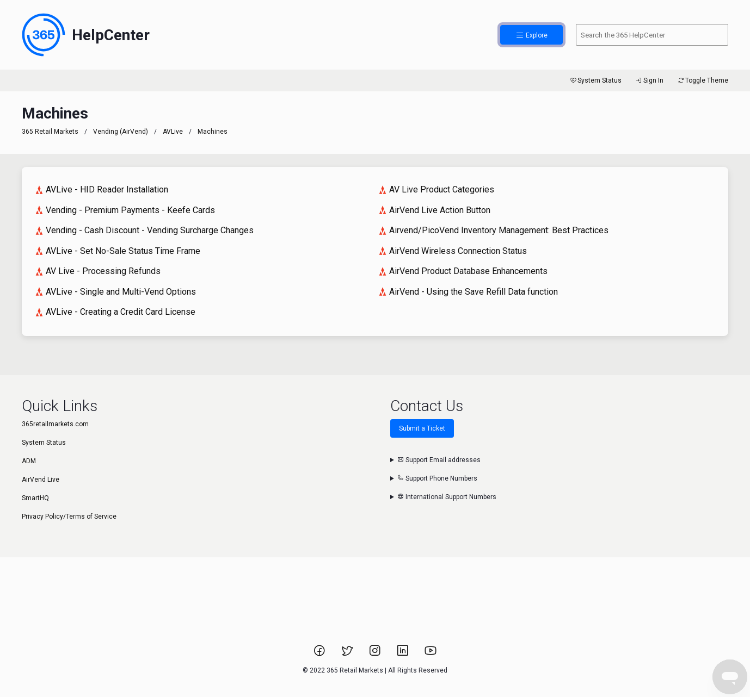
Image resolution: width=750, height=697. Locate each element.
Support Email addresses (439, 460)
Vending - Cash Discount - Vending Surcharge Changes (144, 230)
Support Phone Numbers (437, 478)
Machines (213, 131)
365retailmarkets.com (55, 424)
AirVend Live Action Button (434, 210)
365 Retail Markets (50, 131)
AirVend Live (40, 479)
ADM (29, 461)
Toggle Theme (702, 80)
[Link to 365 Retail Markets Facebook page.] (320, 654)
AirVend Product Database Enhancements (463, 271)
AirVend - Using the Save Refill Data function (468, 292)
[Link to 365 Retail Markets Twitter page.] (348, 654)
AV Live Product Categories (436, 189)
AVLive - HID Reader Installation (101, 189)
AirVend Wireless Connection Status (452, 251)
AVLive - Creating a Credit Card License (115, 312)
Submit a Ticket (422, 428)
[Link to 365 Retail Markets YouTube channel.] (430, 654)
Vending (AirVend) (120, 131)
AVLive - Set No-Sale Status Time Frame (117, 251)
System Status (595, 80)
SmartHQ (35, 498)
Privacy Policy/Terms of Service (69, 516)
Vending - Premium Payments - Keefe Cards (125, 210)
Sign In (649, 80)
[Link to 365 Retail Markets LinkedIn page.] (403, 654)
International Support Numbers (446, 497)
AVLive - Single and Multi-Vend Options (115, 292)
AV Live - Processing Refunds (98, 271)
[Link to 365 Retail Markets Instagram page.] (376, 654)
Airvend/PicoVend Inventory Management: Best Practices (493, 230)
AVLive (173, 131)
